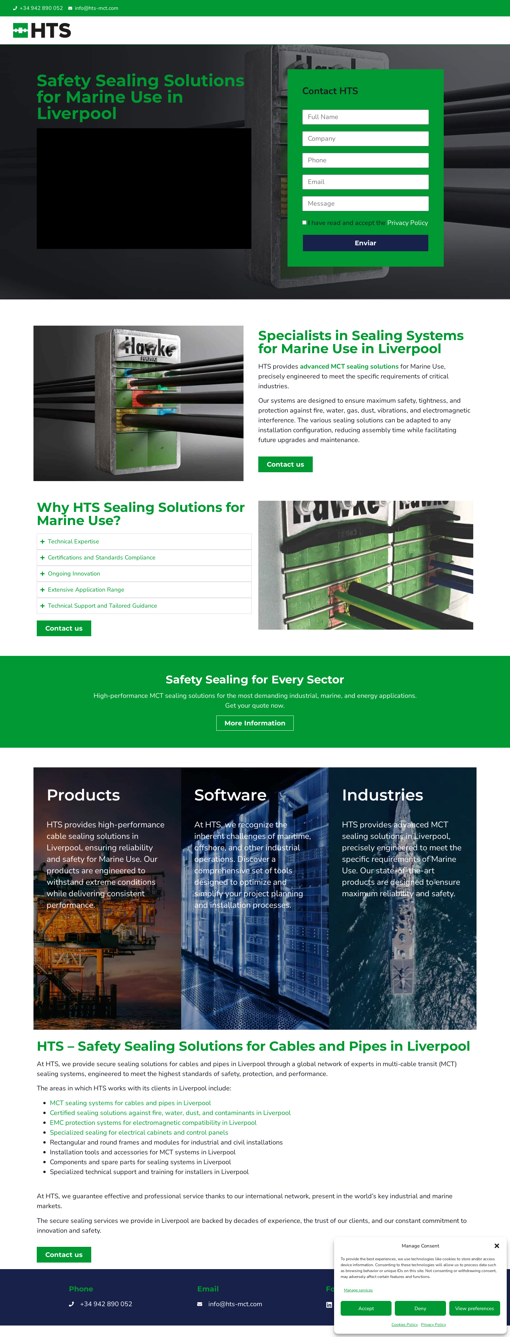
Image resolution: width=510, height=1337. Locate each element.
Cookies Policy (405, 1324)
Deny (420, 1308)
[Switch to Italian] (471, 8)
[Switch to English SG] (478, 8)
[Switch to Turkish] (491, 8)
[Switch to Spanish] (464, 8)
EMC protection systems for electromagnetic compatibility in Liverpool (153, 1127)
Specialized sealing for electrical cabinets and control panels (139, 1137)
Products (83, 799)
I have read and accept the (368, 227)
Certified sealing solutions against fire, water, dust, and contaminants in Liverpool (170, 1117)
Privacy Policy (433, 1324)
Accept (366, 1308)
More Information (255, 728)
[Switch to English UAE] (484, 8)
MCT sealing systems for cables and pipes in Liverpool (130, 1108)
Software (230, 799)
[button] (497, 1246)
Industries (382, 799)
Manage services (358, 1290)
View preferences (474, 1308)
